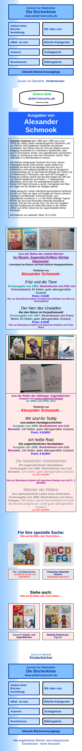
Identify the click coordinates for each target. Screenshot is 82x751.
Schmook (50, 274)
